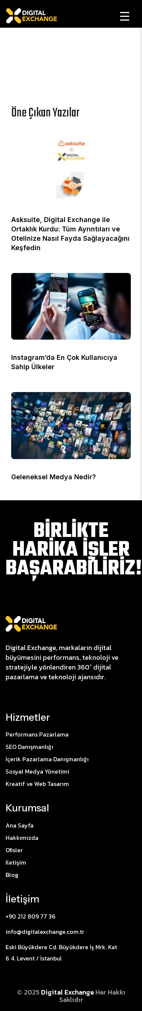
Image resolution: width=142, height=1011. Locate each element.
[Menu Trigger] (124, 16)
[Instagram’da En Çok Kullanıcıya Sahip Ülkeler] (71, 305)
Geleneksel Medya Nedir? (53, 477)
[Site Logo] (31, 623)
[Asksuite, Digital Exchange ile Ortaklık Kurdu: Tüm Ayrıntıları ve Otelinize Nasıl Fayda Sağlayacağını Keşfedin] (71, 167)
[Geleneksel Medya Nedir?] (71, 425)
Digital (52, 992)
